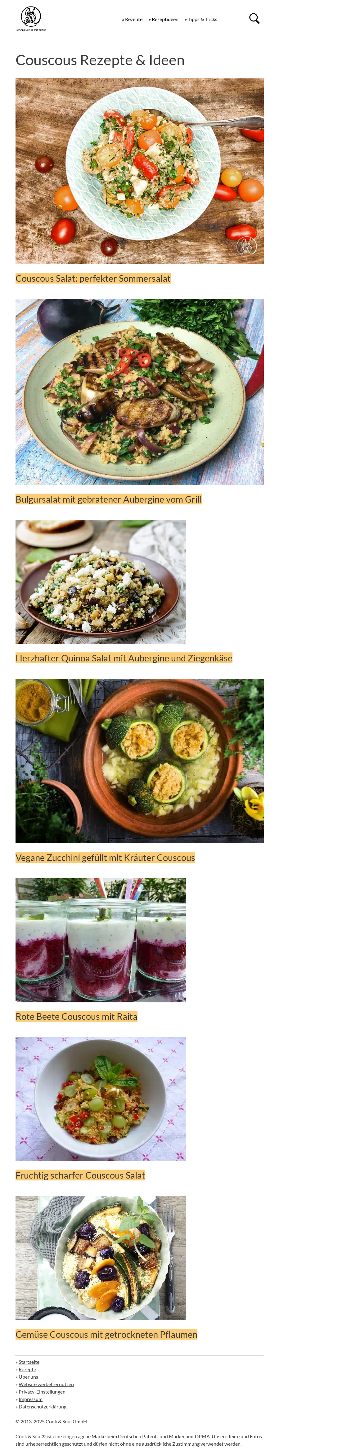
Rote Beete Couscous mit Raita (76, 1016)
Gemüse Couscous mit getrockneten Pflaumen (106, 1334)
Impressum (31, 1399)
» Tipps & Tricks (201, 19)
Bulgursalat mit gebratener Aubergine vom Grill (109, 499)
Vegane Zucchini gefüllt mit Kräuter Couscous (105, 857)
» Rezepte (132, 19)
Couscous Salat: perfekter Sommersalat (93, 278)
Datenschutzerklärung (42, 1406)
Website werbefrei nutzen (46, 1384)
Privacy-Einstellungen (42, 1392)
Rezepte (27, 1369)
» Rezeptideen (163, 19)
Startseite (29, 1362)
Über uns (28, 1377)
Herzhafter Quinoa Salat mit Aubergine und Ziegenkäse (124, 657)
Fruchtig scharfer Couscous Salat (80, 1175)
